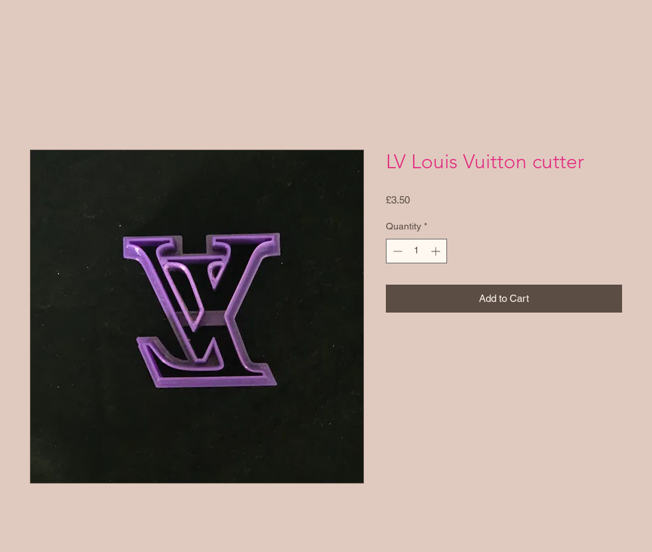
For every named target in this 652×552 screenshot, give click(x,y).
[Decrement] (396, 251)
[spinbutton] (416, 251)
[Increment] (436, 251)
